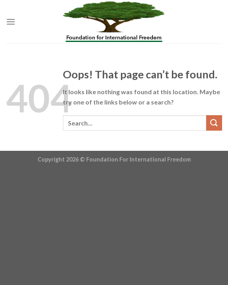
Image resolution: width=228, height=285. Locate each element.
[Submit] (214, 123)
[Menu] (10, 21)
